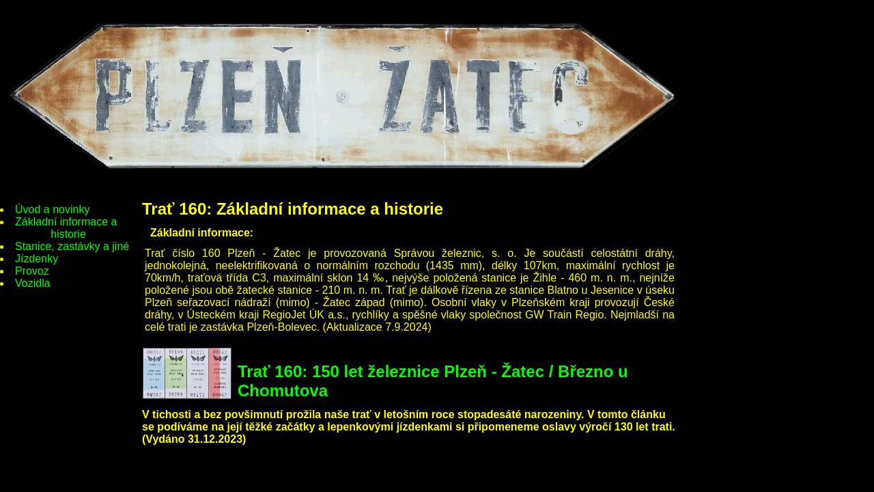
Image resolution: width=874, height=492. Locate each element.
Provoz (32, 271)
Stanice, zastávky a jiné (72, 246)
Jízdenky (36, 258)
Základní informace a (68, 228)
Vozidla (33, 283)
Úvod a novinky (52, 209)
